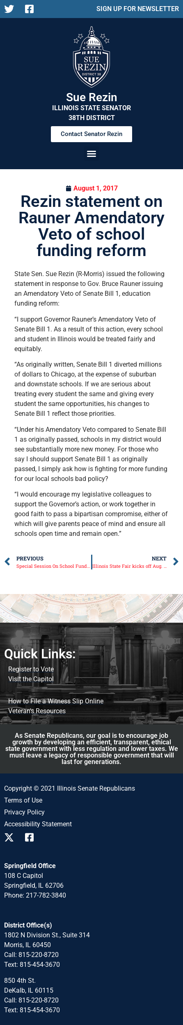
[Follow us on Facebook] (32, 9)
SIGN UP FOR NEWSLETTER (137, 9)
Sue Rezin (91, 97)
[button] (91, 153)
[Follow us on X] (11, 9)
